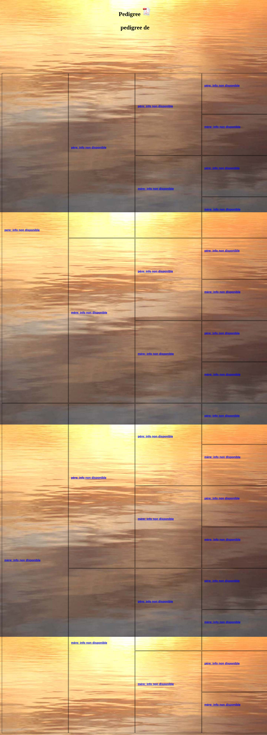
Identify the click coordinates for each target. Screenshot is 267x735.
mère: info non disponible (222, 126)
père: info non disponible (88, 147)
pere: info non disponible (22, 230)
